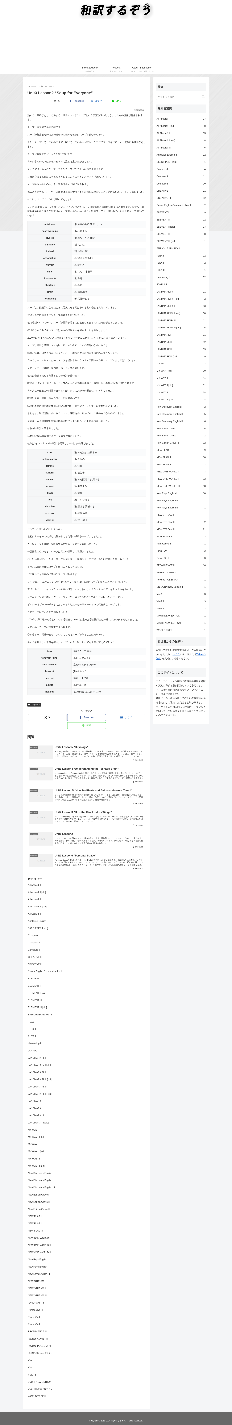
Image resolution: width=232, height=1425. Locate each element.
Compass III (34, 704)
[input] (181, 97)
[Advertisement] (116, 42)
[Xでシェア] (56, 101)
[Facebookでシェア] (76, 101)
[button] (203, 96)
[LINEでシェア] (116, 101)
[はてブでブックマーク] (96, 101)
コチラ (176, 654)
